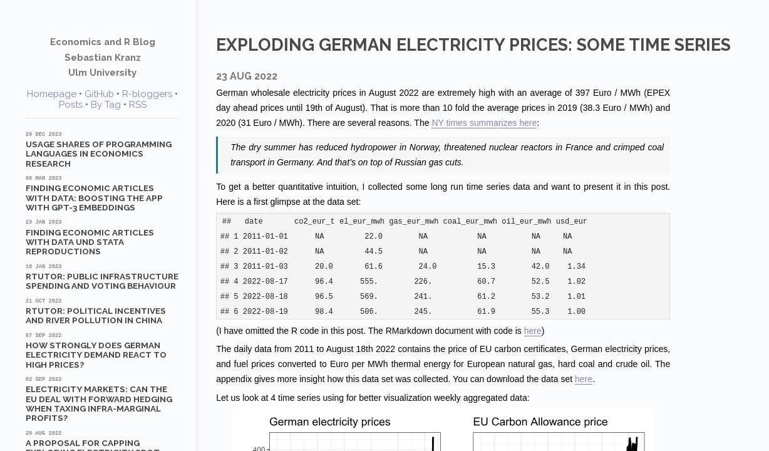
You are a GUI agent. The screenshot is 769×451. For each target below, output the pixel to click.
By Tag (106, 104)
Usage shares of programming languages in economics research (103, 149)
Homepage (51, 94)
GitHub (99, 94)
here (533, 331)
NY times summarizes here (484, 123)
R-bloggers (147, 94)
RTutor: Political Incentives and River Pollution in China (103, 311)
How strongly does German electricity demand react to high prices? (103, 350)
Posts (71, 104)
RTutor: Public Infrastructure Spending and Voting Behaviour (103, 276)
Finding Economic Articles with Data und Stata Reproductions (103, 237)
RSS (138, 104)
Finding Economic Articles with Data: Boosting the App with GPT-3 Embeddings (103, 193)
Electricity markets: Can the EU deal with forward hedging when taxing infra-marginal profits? (103, 399)
